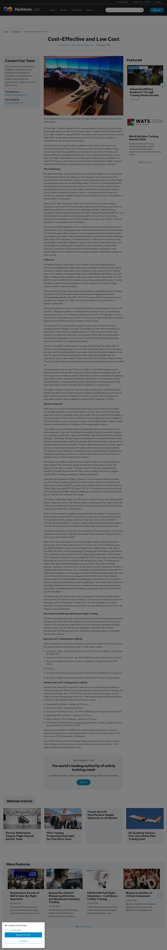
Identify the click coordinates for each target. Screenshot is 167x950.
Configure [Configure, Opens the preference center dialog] (23, 941)
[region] (23, 935)
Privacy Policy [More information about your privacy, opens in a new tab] (16, 930)
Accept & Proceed (23, 935)
